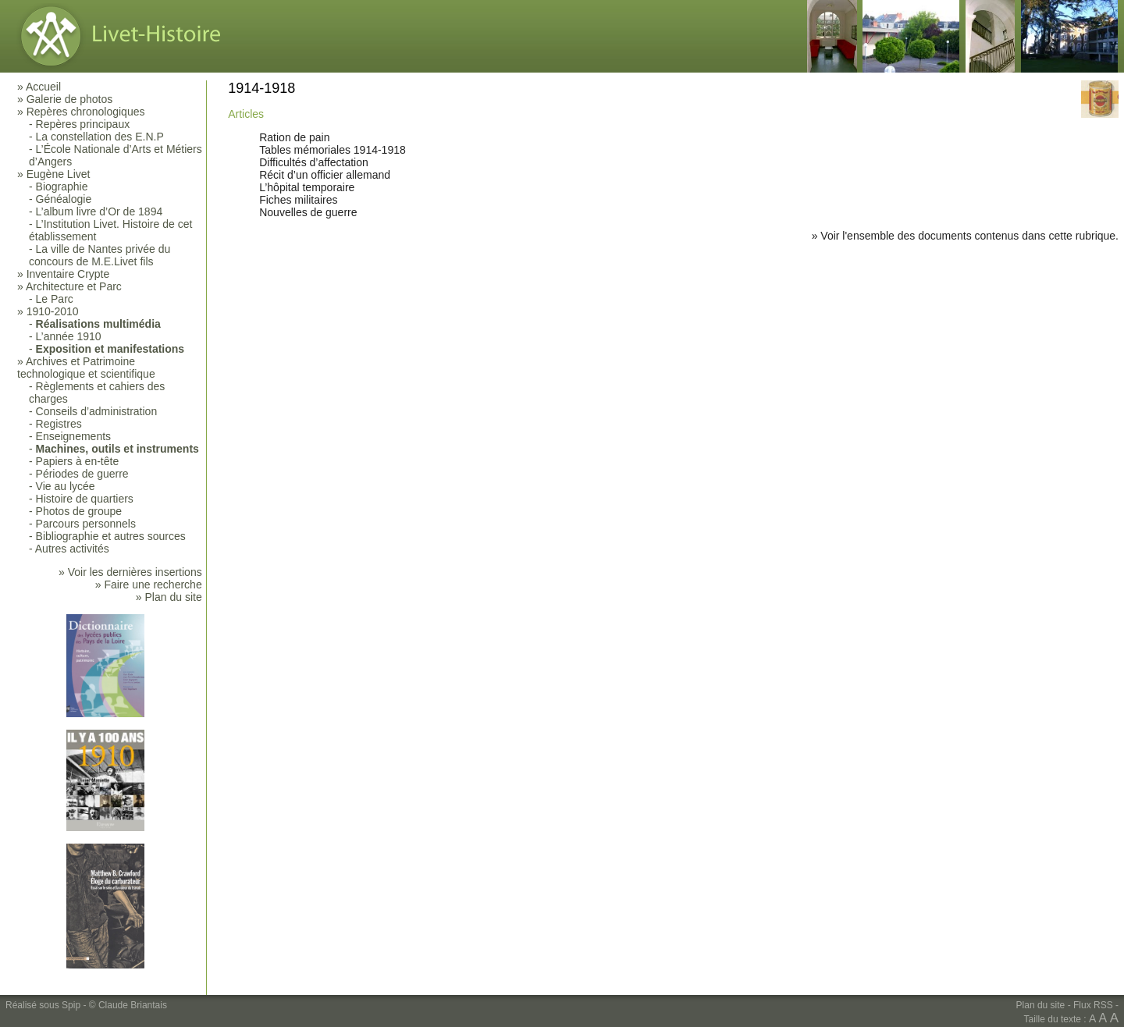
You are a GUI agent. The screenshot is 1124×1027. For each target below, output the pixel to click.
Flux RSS (1093, 1005)
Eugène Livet (59, 174)
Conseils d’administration (97, 411)
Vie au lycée (65, 486)
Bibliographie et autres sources (111, 536)
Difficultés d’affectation (313, 162)
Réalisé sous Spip (42, 1005)
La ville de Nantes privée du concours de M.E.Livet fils (99, 255)
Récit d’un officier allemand (324, 175)
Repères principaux (83, 124)
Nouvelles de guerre (308, 212)
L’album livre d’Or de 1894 (99, 211)
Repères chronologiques (86, 111)
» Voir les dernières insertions (130, 572)
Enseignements (74, 436)
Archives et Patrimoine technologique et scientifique (86, 367)
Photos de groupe (79, 511)
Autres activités (72, 548)
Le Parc (54, 299)
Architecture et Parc (74, 286)
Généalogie (64, 199)
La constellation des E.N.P (100, 136)
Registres (59, 424)
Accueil (43, 86)
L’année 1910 (68, 336)
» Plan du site (169, 597)
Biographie (62, 186)
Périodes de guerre (82, 473)
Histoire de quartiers (84, 498)
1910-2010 (53, 311)
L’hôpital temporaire (306, 187)
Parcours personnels (86, 523)
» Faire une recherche (148, 584)
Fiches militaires (298, 200)
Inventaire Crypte (68, 274)
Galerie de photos (70, 99)
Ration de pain (294, 137)
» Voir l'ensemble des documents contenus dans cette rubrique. (965, 235)
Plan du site (1040, 1005)
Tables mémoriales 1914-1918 (332, 150)
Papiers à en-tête (77, 461)
